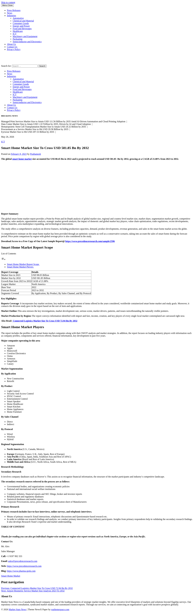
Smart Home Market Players (20, 267)
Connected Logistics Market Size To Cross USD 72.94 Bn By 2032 (44, 321)
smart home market (22, 159)
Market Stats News (17, 609)
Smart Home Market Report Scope (23, 264)
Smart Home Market (10, 576)
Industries (11, 15)
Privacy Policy (14, 49)
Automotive (18, 18)
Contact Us (12, 47)
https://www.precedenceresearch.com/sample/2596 (90, 241)
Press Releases (14, 10)
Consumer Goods (21, 23)
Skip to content (8, 2)
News (9, 13)
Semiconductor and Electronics (27, 41)
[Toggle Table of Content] (3, 259)
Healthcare (18, 31)
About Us (11, 44)
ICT (14, 34)
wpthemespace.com (60, 609)
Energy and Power (21, 26)
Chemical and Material (23, 21)
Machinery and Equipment (25, 36)
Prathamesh (35, 154)
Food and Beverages (22, 28)
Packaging (17, 39)
